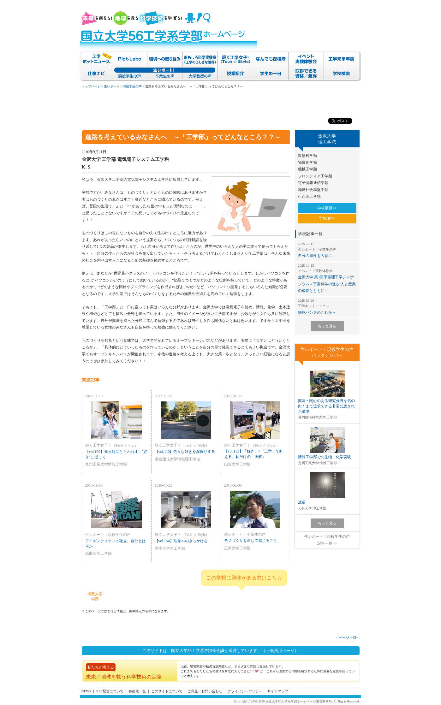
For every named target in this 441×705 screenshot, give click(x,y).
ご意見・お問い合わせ (205, 691)
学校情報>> (327, 208)
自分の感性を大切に (327, 249)
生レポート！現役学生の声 (123, 86)
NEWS (86, 691)
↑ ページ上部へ (347, 637)
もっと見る (327, 326)
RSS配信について (109, 691)
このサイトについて (166, 691)
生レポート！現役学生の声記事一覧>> (327, 540)
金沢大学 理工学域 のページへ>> (259, 596)
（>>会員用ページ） (280, 650)
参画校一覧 (137, 691)
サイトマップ (277, 691)
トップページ (91, 86)
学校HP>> (327, 218)
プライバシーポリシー (245, 691)
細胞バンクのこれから (327, 306)
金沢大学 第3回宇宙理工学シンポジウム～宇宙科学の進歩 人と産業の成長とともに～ (327, 278)
